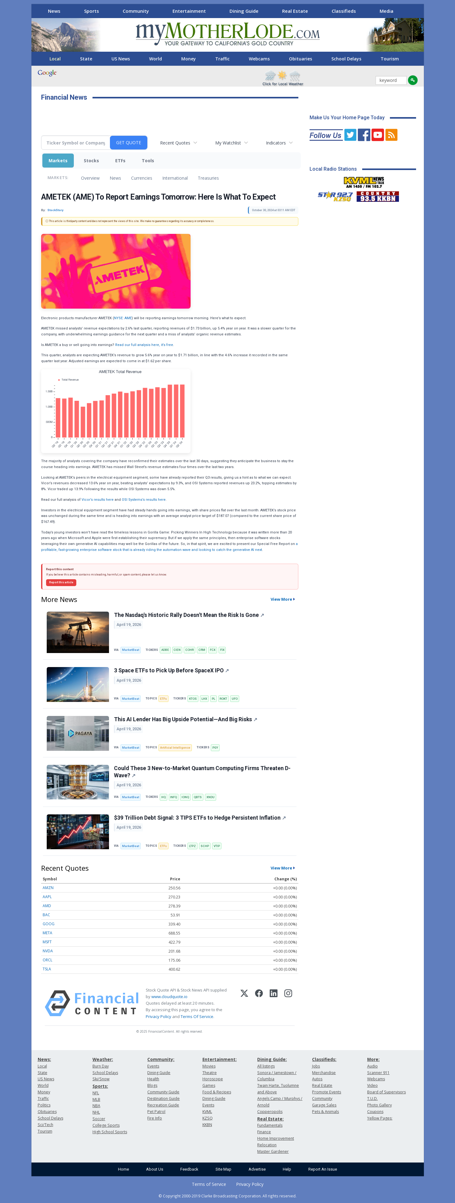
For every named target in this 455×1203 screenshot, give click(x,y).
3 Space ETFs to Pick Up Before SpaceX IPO (171, 670)
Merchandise (324, 1072)
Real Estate (295, 11)
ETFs (120, 160)
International (175, 178)
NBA (96, 1105)
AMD (47, 905)
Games (208, 1085)
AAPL (47, 896)
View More (281, 599)
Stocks (91, 160)
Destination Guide (163, 1098)
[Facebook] (259, 1003)
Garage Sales (324, 1105)
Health (153, 1079)
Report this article (61, 582)
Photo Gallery (379, 1105)
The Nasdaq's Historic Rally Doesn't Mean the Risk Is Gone (189, 615)
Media (386, 11)
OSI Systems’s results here (144, 500)
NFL (95, 1093)
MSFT (47, 942)
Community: (160, 1059)
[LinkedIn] (273, 1003)
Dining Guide (244, 11)
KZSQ (207, 1118)
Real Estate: (270, 1119)
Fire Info (154, 1118)
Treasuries (208, 178)
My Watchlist (228, 143)
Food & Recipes (216, 1092)
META (47, 932)
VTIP (217, 846)
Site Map (223, 1169)
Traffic (222, 59)
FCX (213, 649)
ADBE (165, 649)
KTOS (193, 698)
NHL (96, 1112)
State (86, 59)
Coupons (375, 1111)
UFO (235, 698)
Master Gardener (273, 1151)
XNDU (210, 797)
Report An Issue (322, 1169)
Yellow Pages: (379, 1118)
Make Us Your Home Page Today (347, 118)
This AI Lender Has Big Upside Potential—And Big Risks (185, 719)
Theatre (209, 1072)
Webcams (259, 59)
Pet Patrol (156, 1111)
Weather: (102, 1059)
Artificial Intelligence (175, 747)
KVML (207, 1111)
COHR (189, 649)
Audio (372, 1066)
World (155, 59)
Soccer (98, 1118)
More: (373, 1059)
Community (136, 11)
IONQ (185, 797)
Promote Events (326, 1092)
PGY (215, 747)
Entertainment (189, 11)
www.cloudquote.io (169, 996)
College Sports (106, 1125)
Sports (91, 11)
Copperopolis (269, 1111)
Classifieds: (324, 1059)
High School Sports (109, 1131)
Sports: (100, 1086)
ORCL (47, 960)
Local (55, 59)
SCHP (205, 846)
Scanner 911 (378, 1072)
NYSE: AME (123, 318)
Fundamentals (269, 1125)
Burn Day (100, 1066)
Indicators (276, 143)
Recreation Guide (163, 1105)
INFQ (173, 797)
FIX (222, 649)
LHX (204, 698)
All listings (266, 1066)
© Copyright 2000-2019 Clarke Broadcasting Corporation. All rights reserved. (227, 1195)
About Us (154, 1169)
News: (44, 1059)
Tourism (390, 59)
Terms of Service (209, 1184)
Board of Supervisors (386, 1092)
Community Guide (163, 1092)
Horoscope (212, 1079)
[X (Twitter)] (244, 1003)
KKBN (207, 1124)
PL (213, 698)
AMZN (48, 887)
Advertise (257, 1169)
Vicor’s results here (98, 500)
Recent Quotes (175, 143)
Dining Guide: (272, 1059)
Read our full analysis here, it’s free (144, 345)
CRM (201, 649)
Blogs (152, 1085)
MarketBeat (130, 649)
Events (153, 1066)
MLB (96, 1099)
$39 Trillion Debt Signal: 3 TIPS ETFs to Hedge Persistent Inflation (200, 818)
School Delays (346, 59)
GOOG (49, 923)
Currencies (141, 178)
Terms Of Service (197, 1016)
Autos (317, 1079)
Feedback (189, 1169)
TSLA (47, 969)
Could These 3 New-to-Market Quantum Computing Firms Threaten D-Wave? (202, 772)
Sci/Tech (45, 1124)
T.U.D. (372, 1098)
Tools (148, 160)
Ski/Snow (101, 1079)
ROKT (223, 698)
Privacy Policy (158, 1016)
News (54, 11)
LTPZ (192, 846)
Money (188, 59)
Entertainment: (219, 1059)
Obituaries (300, 59)
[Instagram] (288, 1003)
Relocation (267, 1145)
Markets (58, 160)
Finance (264, 1131)
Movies (209, 1066)
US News (120, 59)
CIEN (177, 649)
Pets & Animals (325, 1111)
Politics (44, 1105)
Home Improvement (275, 1138)
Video (372, 1085)
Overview (90, 178)
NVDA (48, 951)
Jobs (316, 1066)
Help (287, 1169)
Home (123, 1169)
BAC (46, 914)
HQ (163, 797)
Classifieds (344, 11)
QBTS (198, 797)
